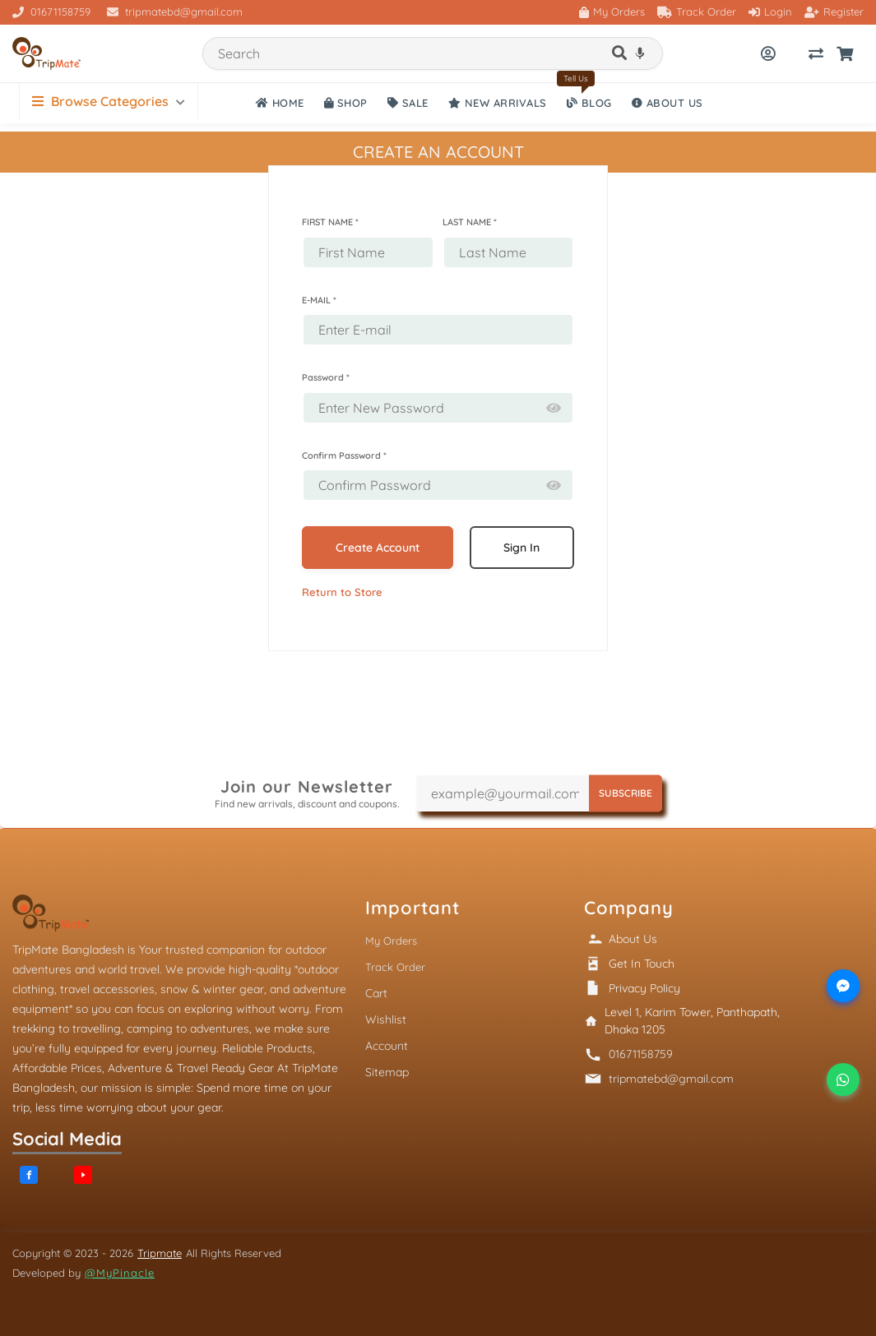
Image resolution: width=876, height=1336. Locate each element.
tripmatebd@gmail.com (175, 11)
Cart (376, 993)
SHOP (346, 102)
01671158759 (51, 11)
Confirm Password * (344, 455)
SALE (408, 102)
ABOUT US (667, 102)
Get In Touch (641, 963)
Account (386, 1045)
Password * (326, 377)
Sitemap (387, 1072)
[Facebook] (28, 1174)
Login (770, 11)
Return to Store (342, 592)
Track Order (696, 11)
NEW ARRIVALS (497, 102)
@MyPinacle (120, 1272)
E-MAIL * (319, 300)
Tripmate (159, 1253)
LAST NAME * (470, 222)
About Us (633, 939)
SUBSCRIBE (625, 793)
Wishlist (385, 1019)
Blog (589, 102)
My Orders (612, 11)
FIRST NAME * (330, 222)
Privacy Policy (644, 988)
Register (834, 11)
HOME (280, 102)
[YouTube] (83, 1174)
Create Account (377, 547)
